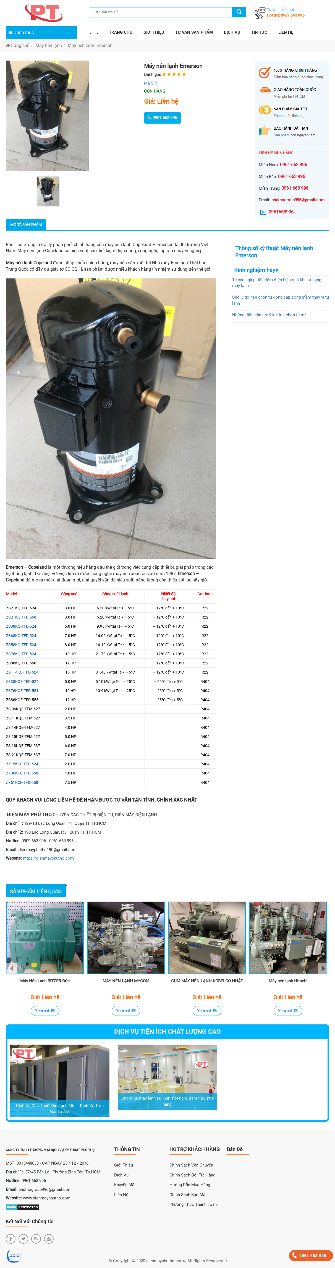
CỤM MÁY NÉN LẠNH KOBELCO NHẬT (207, 981)
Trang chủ (18, 45)
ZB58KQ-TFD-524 (21, 645)
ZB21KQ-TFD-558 (21, 617)
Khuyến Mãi (124, 1184)
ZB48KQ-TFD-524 (21, 635)
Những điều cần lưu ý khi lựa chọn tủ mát (270, 314)
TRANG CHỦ (120, 32)
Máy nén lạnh (48, 45)
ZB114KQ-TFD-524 (22, 672)
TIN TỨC (259, 32)
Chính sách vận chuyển (191, 1165)
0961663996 (276, 212)
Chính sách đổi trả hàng (192, 1175)
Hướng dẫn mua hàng (189, 1184)
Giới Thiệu (123, 1165)
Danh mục (21, 32)
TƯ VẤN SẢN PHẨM (194, 32)
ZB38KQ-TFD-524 (21, 626)
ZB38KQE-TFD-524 (22, 681)
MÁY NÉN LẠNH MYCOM (126, 981)
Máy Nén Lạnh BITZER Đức (45, 981)
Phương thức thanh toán (193, 1204)
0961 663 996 (293, 15)
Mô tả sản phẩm (26, 225)
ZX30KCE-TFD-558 (22, 773)
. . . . (94, 32)
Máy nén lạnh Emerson (90, 45)
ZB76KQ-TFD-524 (21, 654)
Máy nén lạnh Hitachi (288, 981)
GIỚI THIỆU (153, 32)
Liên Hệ (121, 1194)
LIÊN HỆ (285, 32)
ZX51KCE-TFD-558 (22, 782)
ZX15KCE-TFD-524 (22, 764)
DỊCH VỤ (232, 32)
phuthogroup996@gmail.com (297, 199)
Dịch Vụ (121, 1175)
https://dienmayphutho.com (48, 858)
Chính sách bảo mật (188, 1194)
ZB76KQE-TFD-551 (22, 690)
